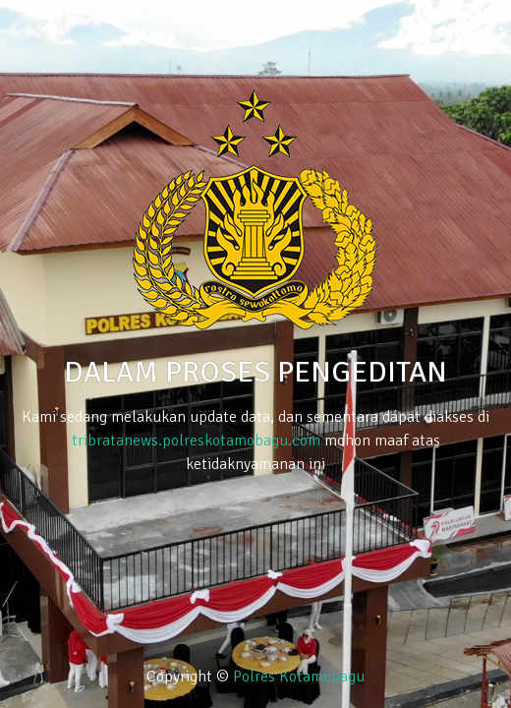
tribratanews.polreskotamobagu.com (196, 440)
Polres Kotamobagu (299, 676)
